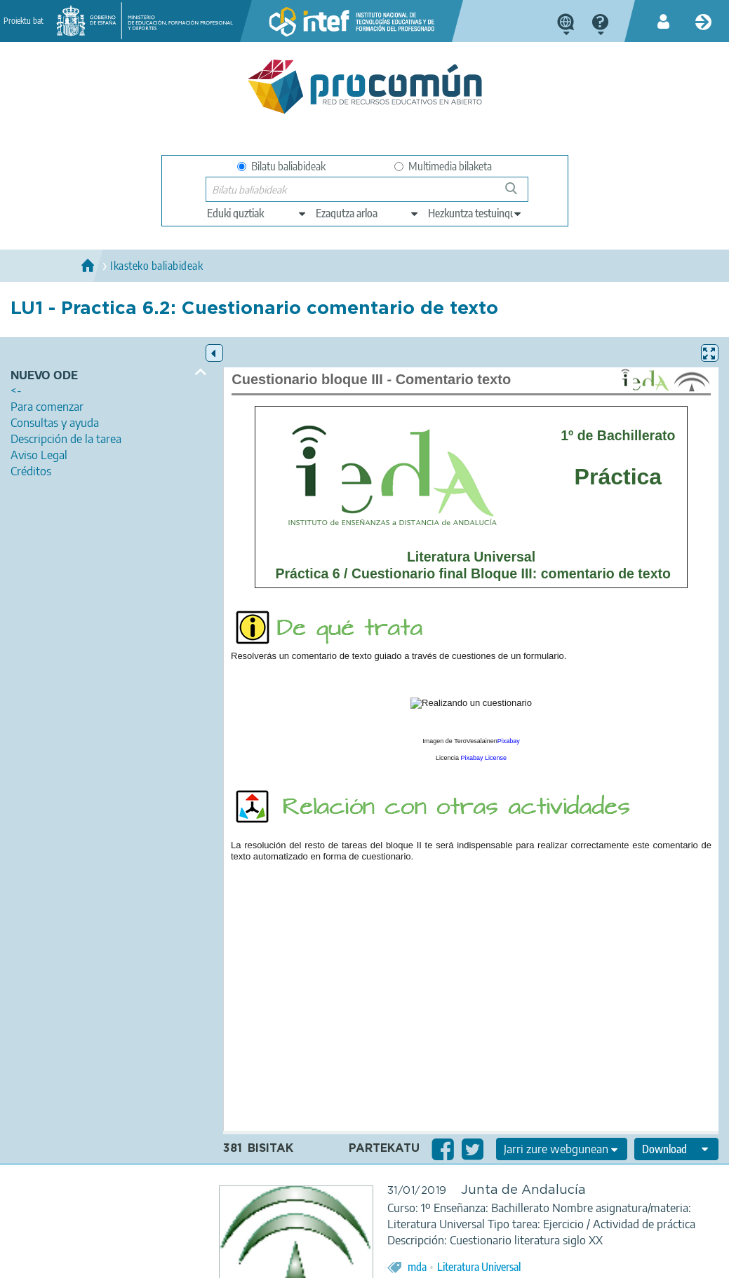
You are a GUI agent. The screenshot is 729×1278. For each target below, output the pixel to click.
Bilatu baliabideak (281, 166)
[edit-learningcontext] (475, 213)
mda (417, 1267)
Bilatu (517, 193)
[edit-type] (257, 213)
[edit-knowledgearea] (368, 213)
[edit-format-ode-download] (676, 1149)
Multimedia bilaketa (443, 166)
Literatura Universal (479, 1267)
